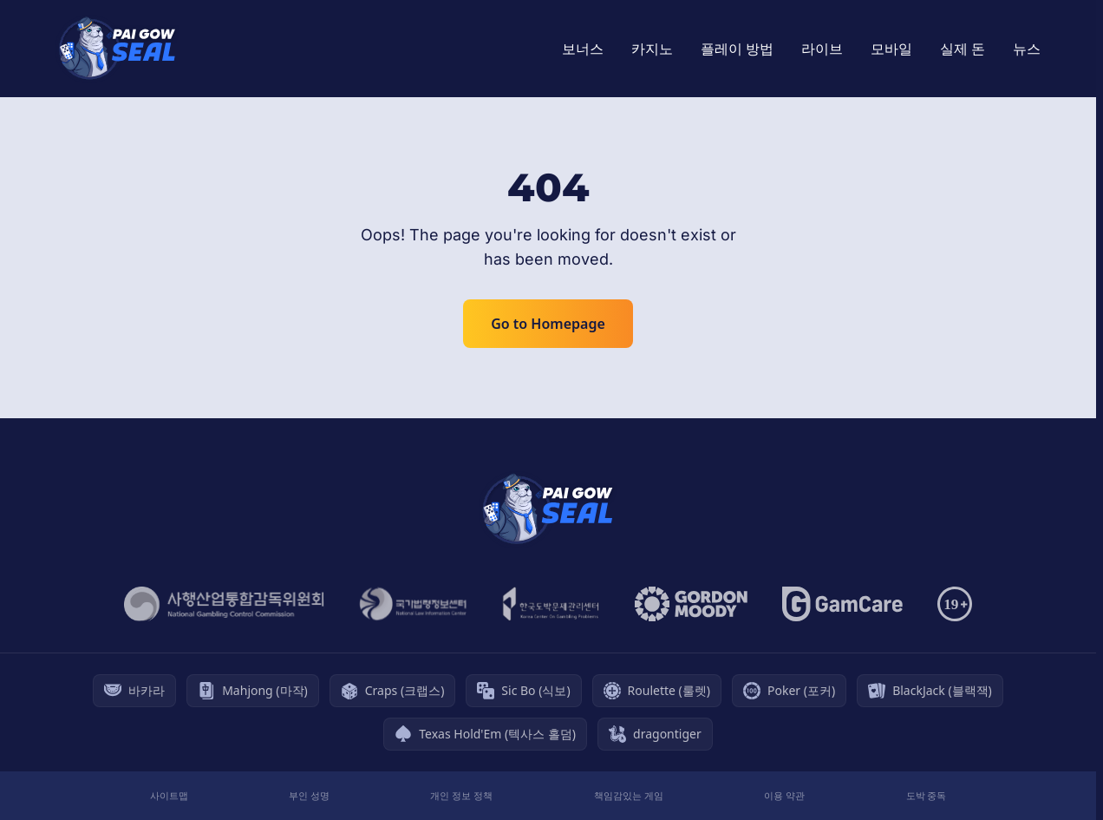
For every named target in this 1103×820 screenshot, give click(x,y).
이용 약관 (784, 795)
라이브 (822, 48)
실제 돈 (962, 48)
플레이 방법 (737, 48)
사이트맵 (169, 795)
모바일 (891, 48)
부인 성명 (309, 795)
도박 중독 (926, 795)
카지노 (652, 48)
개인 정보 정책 (461, 795)
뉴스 (1027, 48)
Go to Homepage (548, 323)
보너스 (583, 48)
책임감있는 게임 (628, 795)
